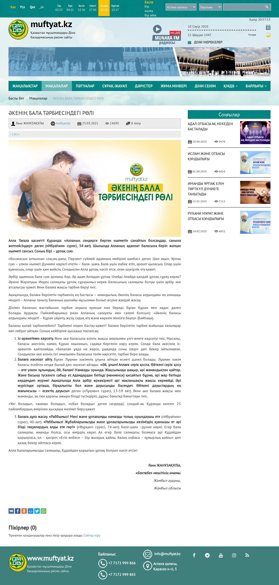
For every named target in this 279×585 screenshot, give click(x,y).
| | (15, 134)
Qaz (32, 7)
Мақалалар (57, 85)
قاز (42, 7)
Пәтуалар (85, 85)
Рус (22, 7)
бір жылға (149, 8)
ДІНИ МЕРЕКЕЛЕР (205, 42)
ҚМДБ (231, 85)
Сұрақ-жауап (114, 85)
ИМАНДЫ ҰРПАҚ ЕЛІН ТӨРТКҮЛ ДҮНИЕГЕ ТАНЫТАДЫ (206, 188)
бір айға (150, 15)
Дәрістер (144, 85)
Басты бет (16, 98)
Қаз (13, 7)
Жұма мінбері (174, 85)
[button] (166, 25)
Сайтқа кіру (92, 535)
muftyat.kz (60, 123)
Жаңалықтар (25, 85)
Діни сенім (205, 85)
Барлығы (256, 85)
